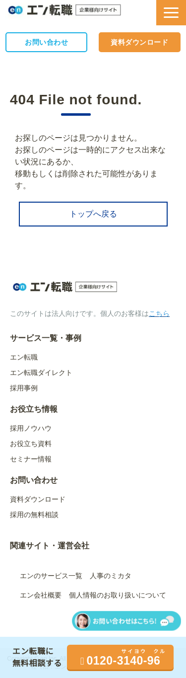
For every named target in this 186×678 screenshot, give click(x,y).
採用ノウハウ (31, 428)
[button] (171, 12)
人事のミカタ (110, 575)
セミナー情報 (31, 459)
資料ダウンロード (139, 42)
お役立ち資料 (31, 444)
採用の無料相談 (34, 515)
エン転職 (24, 357)
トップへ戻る (93, 214)
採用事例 (24, 388)
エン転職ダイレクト (41, 373)
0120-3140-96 (124, 660)
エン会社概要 (41, 595)
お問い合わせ (46, 42)
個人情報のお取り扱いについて (117, 595)
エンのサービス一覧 (51, 575)
